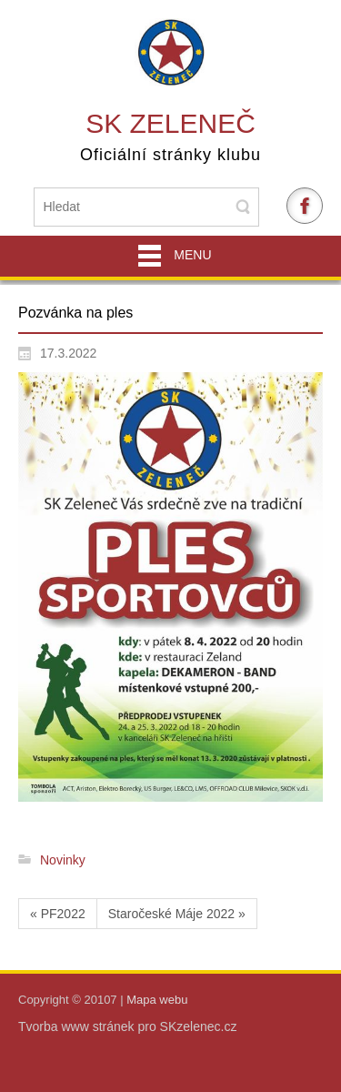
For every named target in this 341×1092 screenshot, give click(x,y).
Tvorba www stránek (77, 1026)
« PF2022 (57, 913)
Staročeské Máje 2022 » (177, 913)
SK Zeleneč (170, 123)
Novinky (62, 860)
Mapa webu (156, 999)
